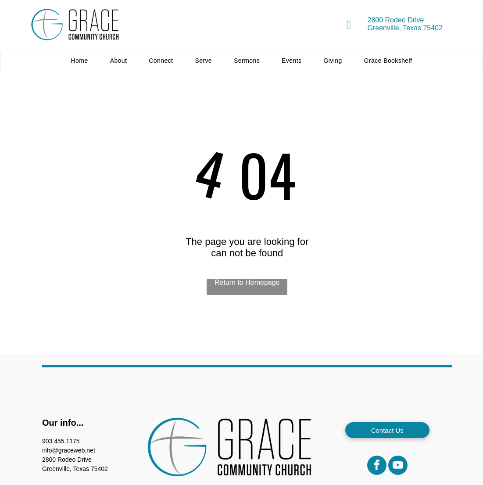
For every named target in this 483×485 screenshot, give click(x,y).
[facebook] (376, 466)
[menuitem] (79, 60)
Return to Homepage (247, 282)
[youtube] (398, 466)
